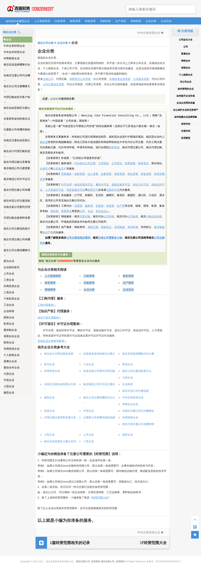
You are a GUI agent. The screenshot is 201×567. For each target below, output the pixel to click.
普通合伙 (185, 53)
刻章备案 (130, 163)
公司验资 (132, 216)
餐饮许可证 (102, 184)
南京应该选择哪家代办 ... (17, 67)
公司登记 (116, 163)
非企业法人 (102, 211)
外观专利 (185, 131)
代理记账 (85, 216)
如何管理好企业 (186, 89)
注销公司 (48, 78)
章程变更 (119, 174)
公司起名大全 (185, 39)
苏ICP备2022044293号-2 (168, 561)
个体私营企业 (12, 298)
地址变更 (132, 174)
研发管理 (90, 21)
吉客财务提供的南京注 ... (17, 121)
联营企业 (9, 342)
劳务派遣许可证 (75, 190)
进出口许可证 (141, 184)
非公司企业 (185, 81)
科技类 (110, 205)
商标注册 (93, 227)
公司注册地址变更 (53, 84)
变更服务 (66, 174)
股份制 (54, 211)
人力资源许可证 (54, 190)
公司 (127, 63)
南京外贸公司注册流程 (17, 200)
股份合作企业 (12, 367)
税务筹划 (114, 147)
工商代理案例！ (47, 304)
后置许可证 (112, 190)
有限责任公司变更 (80, 78)
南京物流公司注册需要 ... (17, 170)
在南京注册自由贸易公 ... (17, 142)
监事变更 (106, 174)
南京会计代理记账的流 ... (17, 153)
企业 (7, 39)
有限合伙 (185, 67)
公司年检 (109, 216)
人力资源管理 (42, 21)
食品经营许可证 (83, 184)
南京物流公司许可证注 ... (17, 181)
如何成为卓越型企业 (18, 21)
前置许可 (93, 190)
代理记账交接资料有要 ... (17, 220)
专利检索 (119, 227)
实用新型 (185, 138)
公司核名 (103, 163)
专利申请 (132, 227)
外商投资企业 (12, 286)
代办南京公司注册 (85, 163)
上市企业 (9, 273)
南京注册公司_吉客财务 (30, 9)
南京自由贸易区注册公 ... (17, 110)
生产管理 (120, 21)
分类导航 (185, 31)
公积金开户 (59, 168)
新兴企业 (9, 261)
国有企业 (9, 317)
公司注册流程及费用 (78, 237)
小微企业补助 (154, 216)
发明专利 (185, 124)
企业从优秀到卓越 (186, 103)
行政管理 (60, 21)
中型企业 (9, 380)
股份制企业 (10, 329)
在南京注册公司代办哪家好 (138, 410)
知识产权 (47, 232)
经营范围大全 (100, 497)
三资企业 (9, 279)
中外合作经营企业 (14, 52)
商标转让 (106, 227)
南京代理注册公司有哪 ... (17, 192)
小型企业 (9, 386)
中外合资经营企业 (14, 45)
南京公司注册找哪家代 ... (17, 252)
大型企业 (9, 373)
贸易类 (78, 205)
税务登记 (143, 163)
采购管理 (105, 21)
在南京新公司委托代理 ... (17, 209)
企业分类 (151, 21)
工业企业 (9, 304)
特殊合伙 (185, 60)
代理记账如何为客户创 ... (17, 99)
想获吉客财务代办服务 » (56, 254)
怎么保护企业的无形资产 (185, 110)
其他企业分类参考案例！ (52, 340)
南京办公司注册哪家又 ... (17, 88)
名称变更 (79, 174)
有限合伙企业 (12, 336)
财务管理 (75, 21)
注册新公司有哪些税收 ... (17, 132)
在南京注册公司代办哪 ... (17, 77)
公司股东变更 (141, 78)
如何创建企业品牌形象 (185, 117)
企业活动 (166, 21)
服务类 (89, 205)
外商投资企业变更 (119, 78)
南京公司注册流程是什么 (137, 370)
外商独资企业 (12, 58)
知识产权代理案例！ (49, 317)
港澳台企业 (10, 361)
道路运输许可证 (120, 184)
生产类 (121, 205)
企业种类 (9, 311)
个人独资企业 (12, 354)
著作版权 (159, 227)
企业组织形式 (12, 267)
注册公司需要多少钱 (110, 237)
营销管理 (135, 21)
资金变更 (146, 174)
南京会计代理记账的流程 (58, 353)
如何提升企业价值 (186, 96)
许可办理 (66, 184)
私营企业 (9, 323)
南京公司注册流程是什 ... (17, 231)
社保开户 (45, 168)
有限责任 (66, 211)
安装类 (100, 205)
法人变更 (93, 174)
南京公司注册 (45, 42)
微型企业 (9, 392)
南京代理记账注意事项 (17, 161)
